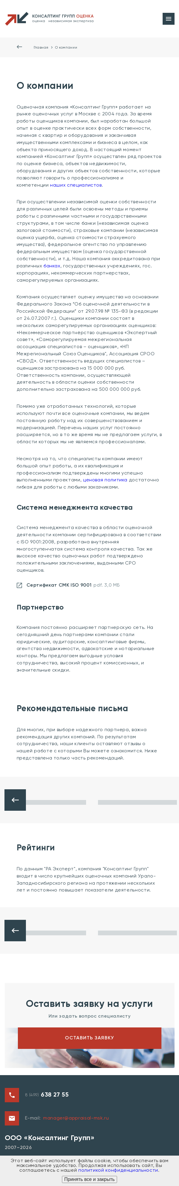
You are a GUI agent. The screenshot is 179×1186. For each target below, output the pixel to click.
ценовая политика (105, 480)
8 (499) (47, 1095)
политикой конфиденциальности (118, 1170)
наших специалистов (76, 185)
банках (51, 266)
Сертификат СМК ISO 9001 (68, 585)
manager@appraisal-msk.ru (76, 1118)
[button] (15, 800)
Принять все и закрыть (89, 1179)
